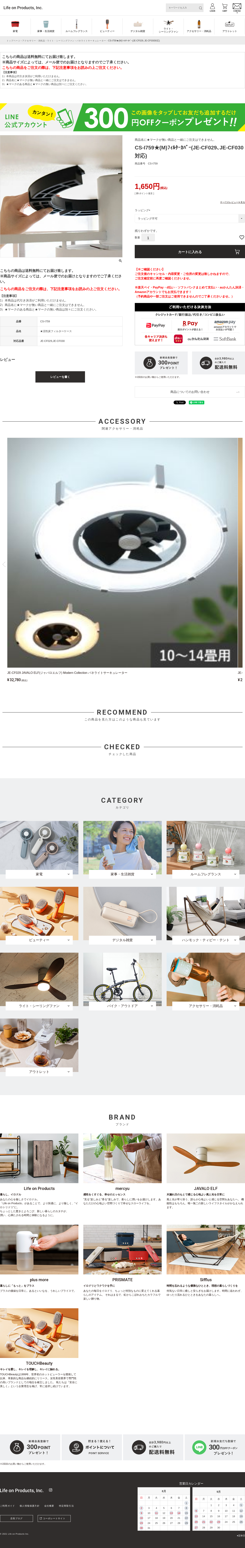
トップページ (13, 41)
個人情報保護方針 (30, 1506)
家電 (15, 31)
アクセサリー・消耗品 (199, 31)
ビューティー (107, 31)
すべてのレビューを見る (232, 202)
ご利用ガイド (7, 1506)
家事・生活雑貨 (45, 31)
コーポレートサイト (54, 1518)
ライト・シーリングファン (168, 30)
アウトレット (229, 31)
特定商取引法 (66, 1506)
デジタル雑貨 (137, 31)
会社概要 (49, 1506)
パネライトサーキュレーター (91, 41)
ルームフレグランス (77, 31)
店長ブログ (16, 1518)
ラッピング (143, 210)
